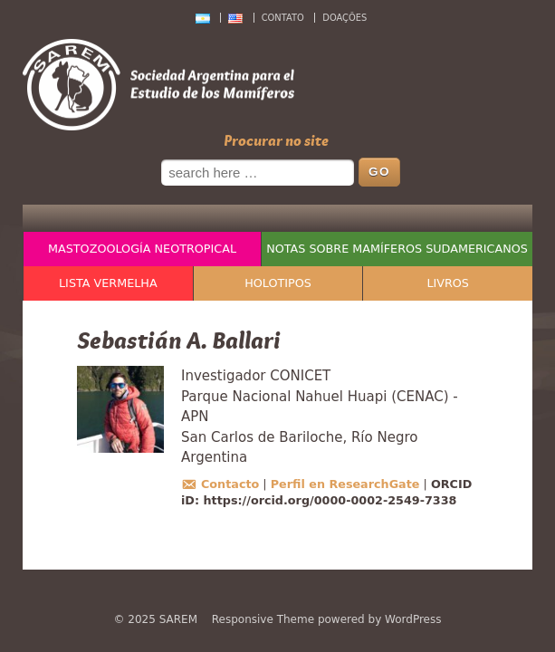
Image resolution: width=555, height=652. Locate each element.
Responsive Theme (263, 619)
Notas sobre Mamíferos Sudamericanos (397, 248)
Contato (283, 18)
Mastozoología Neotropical (142, 248)
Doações (344, 18)
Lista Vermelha (108, 283)
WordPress (413, 619)
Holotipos (277, 283)
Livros (447, 283)
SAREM (178, 619)
